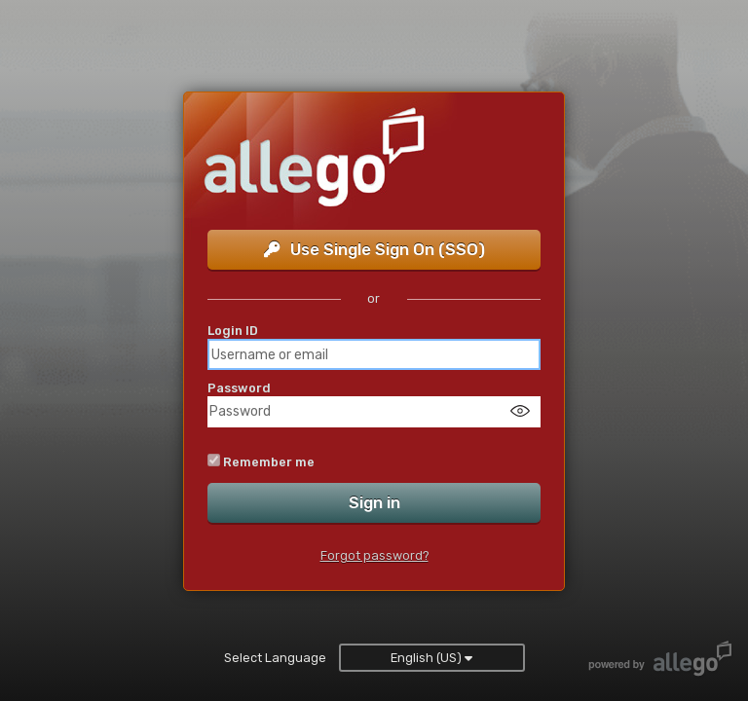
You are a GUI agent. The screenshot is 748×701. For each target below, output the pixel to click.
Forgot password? (374, 555)
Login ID (232, 330)
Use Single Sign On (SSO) (374, 249)
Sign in (374, 502)
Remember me (269, 462)
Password (239, 388)
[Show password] (520, 410)
